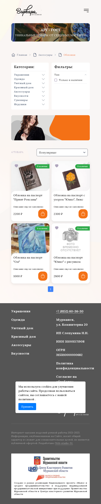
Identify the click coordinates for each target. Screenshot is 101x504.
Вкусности (21, 95)
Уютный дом (22, 83)
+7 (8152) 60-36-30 (69, 312)
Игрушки (20, 104)
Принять (28, 405)
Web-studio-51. (63, 443)
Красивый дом (24, 87)
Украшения (21, 74)
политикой (27, 398)
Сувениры (21, 100)
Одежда (19, 79)
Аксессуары (22, 91)
